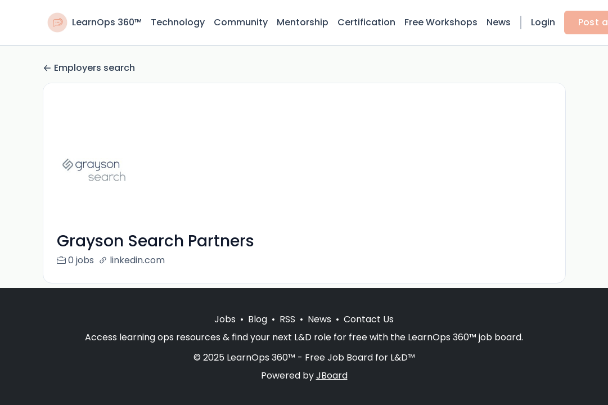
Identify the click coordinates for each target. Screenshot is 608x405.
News (499, 22)
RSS (287, 319)
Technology (178, 22)
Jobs (225, 319)
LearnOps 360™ (107, 22)
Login (543, 22)
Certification (366, 22)
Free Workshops (441, 22)
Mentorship (302, 22)
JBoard (332, 375)
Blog (257, 319)
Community (241, 22)
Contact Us (369, 319)
